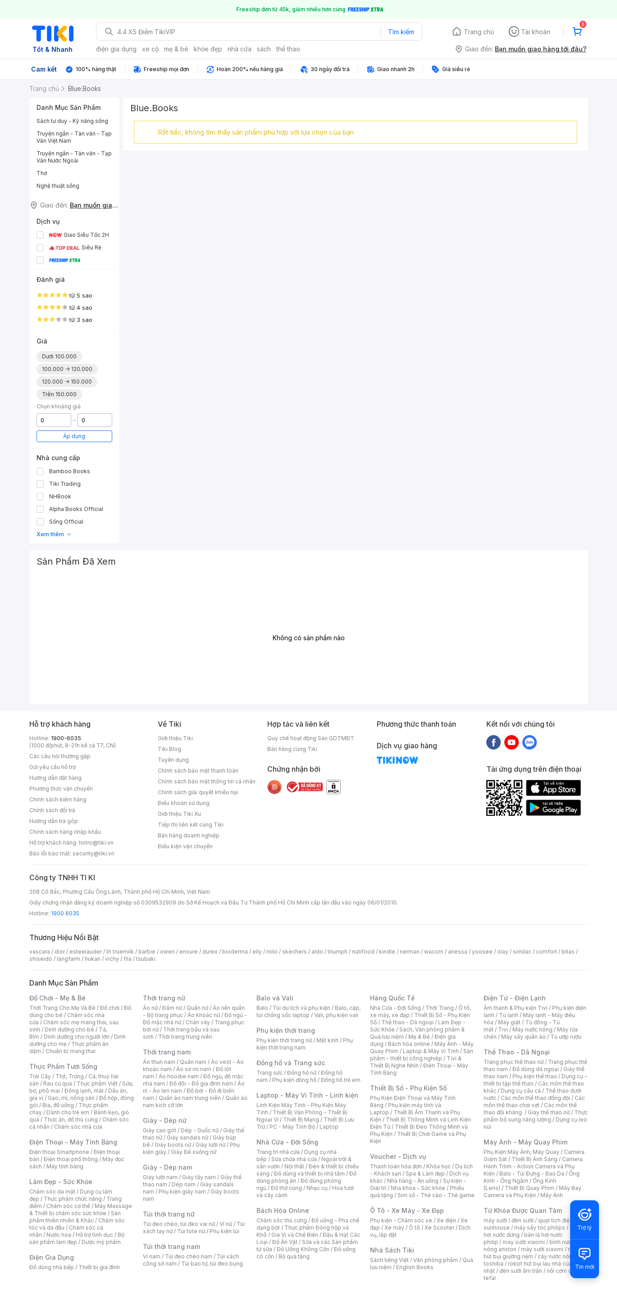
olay (502, 951)
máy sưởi (495, 1220)
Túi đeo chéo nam (188, 1256)
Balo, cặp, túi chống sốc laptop (308, 1011)
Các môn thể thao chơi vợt (534, 1101)
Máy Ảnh (551, 1195)
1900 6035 (65, 913)
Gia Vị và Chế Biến (294, 1234)
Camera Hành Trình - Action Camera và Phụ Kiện (533, 1166)
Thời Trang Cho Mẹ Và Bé (62, 1007)
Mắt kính (327, 1040)
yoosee (482, 951)
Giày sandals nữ (187, 1137)
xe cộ (150, 49)
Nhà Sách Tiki (392, 1250)
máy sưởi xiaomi (542, 1249)
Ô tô (414, 1227)
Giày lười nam (160, 1177)
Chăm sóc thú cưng (281, 1220)
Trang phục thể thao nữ (514, 1061)
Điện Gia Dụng (51, 1257)
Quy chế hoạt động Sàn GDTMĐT (310, 738)
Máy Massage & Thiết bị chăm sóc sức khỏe (80, 1210)
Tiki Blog (169, 749)
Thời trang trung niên (185, 1036)
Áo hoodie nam (179, 1076)
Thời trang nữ (164, 998)
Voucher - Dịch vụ (398, 1156)
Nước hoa (58, 1234)
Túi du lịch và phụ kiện (301, 1007)
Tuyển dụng (173, 759)
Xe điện (446, 1220)
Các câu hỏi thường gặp (60, 756)
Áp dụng (74, 436)
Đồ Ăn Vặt (284, 1242)
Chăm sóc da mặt (52, 1191)
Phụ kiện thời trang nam (304, 1044)
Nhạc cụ (317, 1188)
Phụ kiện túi (224, 1231)
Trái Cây (40, 1076)
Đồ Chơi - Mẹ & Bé (57, 998)
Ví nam (151, 1256)
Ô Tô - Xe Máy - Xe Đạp (407, 1210)
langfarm (68, 958)
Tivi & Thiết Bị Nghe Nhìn (416, 1062)
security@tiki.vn (93, 853)
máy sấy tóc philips (539, 1227)
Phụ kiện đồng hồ (294, 1079)
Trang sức (269, 1072)
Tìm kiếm (401, 32)
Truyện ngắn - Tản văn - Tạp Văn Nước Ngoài (74, 157)
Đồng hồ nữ (301, 1072)
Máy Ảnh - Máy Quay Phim (525, 1142)
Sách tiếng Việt (389, 1260)
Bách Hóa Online (282, 1210)
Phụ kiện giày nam (182, 1191)
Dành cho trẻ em (67, 1112)
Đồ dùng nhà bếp (51, 1267)
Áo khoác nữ (203, 1015)
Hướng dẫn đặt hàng (55, 777)
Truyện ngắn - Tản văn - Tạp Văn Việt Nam (74, 137)
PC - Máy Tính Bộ (292, 1126)
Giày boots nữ (173, 1144)
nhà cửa (239, 49)
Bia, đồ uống (58, 1105)
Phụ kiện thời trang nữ (284, 1040)
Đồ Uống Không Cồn (303, 1249)
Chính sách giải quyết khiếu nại (198, 792)
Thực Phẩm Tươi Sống (63, 1066)
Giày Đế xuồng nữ (193, 1152)
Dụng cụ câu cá (521, 1090)
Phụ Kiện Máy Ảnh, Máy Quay (521, 1152)
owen (167, 951)
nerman (410, 951)
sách (264, 49)
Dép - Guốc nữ (200, 1130)
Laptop (329, 1126)
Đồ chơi (109, 1007)
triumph (337, 951)
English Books (415, 1267)
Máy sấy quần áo (523, 1036)
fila (127, 958)
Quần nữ (197, 1007)
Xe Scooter (439, 1227)
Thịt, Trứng (69, 1076)
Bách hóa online (409, 1043)
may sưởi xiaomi (524, 1242)
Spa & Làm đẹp (425, 1173)
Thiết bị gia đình (99, 1267)
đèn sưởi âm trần (520, 1270)
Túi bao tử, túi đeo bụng (212, 1263)
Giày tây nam (199, 1177)
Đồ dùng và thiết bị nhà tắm (309, 1173)
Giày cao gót (159, 1130)
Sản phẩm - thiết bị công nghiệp (421, 1055)
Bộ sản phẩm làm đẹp (76, 1238)
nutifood (363, 951)
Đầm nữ (172, 1007)
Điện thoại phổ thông (71, 1159)
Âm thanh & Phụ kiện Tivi (516, 1007)
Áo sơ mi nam (193, 1069)
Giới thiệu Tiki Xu (179, 813)
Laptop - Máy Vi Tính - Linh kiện (307, 1095)
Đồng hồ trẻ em (341, 1079)
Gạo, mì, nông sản (71, 1098)
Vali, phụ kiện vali (336, 1015)
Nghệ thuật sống (58, 185)
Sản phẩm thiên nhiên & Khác (75, 1217)
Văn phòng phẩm (435, 1260)
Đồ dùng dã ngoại (535, 1069)
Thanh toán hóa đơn (396, 1166)
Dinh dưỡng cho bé (69, 1029)
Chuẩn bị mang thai (71, 1051)
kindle (387, 951)
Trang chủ (479, 32)
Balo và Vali (274, 998)
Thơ (42, 173)
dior (60, 951)
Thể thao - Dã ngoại (407, 1022)
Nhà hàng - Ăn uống (413, 1180)
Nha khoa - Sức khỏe (418, 1188)
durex (210, 951)
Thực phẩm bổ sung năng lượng (536, 1116)
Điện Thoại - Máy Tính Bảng (73, 1142)
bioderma (235, 951)
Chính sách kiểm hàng (58, 799)
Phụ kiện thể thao (534, 1076)
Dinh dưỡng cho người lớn (77, 1036)
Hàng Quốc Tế (392, 998)
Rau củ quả (57, 1083)
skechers (294, 951)
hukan (93, 958)
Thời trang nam (167, 1052)
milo (272, 951)
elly (257, 951)
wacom (433, 951)
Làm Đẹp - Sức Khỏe (60, 1181)
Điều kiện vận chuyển (185, 846)
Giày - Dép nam (167, 1167)
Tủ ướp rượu (565, 1036)
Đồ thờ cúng (286, 1188)
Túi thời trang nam (171, 1246)
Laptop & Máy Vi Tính (431, 1051)
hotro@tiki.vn (96, 842)
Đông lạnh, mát (84, 1090)
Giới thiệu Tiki (175, 738)
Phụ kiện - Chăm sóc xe (401, 1220)
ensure (188, 951)
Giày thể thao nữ (549, 1112)
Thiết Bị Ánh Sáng (535, 1159)
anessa (457, 951)
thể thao (288, 49)
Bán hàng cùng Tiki (292, 749)
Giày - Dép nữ (165, 1120)
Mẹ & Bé (419, 1036)
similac (522, 951)
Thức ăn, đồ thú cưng (71, 1119)
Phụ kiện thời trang (285, 1030)
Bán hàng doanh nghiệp (188, 835)
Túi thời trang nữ (169, 1214)
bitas (568, 951)
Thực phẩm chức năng (73, 1198)
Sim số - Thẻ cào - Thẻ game (436, 1195)
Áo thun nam (159, 1061)
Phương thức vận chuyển (61, 788)
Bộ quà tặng (294, 1256)
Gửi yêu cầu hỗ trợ (52, 767)
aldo (317, 951)
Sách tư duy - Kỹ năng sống (72, 121)
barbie (146, 951)
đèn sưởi (523, 1220)
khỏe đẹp (208, 49)
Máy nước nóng (532, 1029)
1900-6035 (66, 738)
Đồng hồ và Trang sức (290, 1063)
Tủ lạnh (508, 1015)
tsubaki (145, 958)
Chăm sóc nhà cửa (78, 1126)
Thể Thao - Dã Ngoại (517, 1052)
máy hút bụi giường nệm (531, 1253)
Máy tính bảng (64, 1166)
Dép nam (184, 1184)
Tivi (503, 1029)
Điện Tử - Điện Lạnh (515, 998)
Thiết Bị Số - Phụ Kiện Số (408, 1088)
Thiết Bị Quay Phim (529, 1188)
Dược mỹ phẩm (101, 1242)
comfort (546, 951)
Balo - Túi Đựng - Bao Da (531, 1173)
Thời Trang (439, 1007)
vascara (39, 951)
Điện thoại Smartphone (59, 1152)
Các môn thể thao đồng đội (535, 1098)
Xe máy (394, 1227)
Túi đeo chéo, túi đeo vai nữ (179, 1224)
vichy (112, 958)
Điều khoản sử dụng (184, 803)
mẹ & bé (176, 49)
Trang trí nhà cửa (278, 1152)
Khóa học (438, 1166)
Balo (262, 1007)
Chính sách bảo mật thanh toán (198, 770)
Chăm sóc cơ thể (68, 1206)
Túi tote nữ (191, 1231)
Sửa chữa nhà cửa (294, 1159)
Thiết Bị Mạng (301, 1119)
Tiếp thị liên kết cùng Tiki (191, 824)
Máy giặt (509, 1022)
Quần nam (193, 1061)
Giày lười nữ (210, 1144)
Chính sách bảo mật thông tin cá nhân (207, 781)
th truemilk (120, 951)
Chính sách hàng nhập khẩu (65, 831)
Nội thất (294, 1166)
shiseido (40, 958)
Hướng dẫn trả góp (53, 821)
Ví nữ (225, 1224)
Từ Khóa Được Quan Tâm (523, 1210)
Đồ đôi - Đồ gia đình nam (201, 1083)
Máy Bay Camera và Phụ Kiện (532, 1192)
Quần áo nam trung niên (190, 1098)
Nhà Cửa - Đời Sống (287, 1142)
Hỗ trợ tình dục (94, 1234)
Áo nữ (150, 1007)
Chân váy (198, 1022)
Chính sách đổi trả (52, 810)
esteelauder (85, 951)
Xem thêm (54, 534)
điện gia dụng (116, 49)
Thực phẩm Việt (97, 1083)
